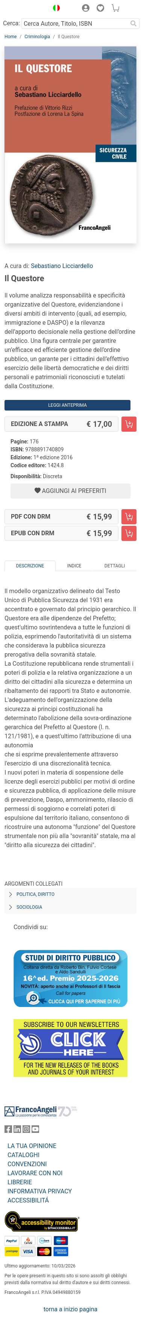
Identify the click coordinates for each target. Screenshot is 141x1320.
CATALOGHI (23, 1155)
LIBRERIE (20, 1182)
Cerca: (11, 23)
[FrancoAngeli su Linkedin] (17, 1130)
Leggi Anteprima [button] (67, 405)
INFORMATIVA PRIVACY (40, 1191)
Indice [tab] (74, 566)
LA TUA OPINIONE (32, 1146)
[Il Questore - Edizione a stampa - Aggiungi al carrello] (128, 424)
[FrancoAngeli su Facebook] (8, 1130)
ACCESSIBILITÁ (28, 1200)
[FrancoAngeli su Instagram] (26, 1130)
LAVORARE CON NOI (35, 1173)
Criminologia (37, 36)
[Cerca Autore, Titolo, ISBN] (74, 23)
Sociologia (29, 907)
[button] (54, 9)
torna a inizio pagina (70, 1309)
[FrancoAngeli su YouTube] (35, 1130)
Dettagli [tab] (115, 566)
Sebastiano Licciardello (62, 266)
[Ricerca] (133, 23)
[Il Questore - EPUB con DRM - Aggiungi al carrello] (128, 533)
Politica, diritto (36, 894)
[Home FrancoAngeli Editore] (25, 9)
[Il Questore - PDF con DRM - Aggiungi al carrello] (128, 516)
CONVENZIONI (27, 1164)
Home (11, 36)
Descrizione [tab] (30, 566)
